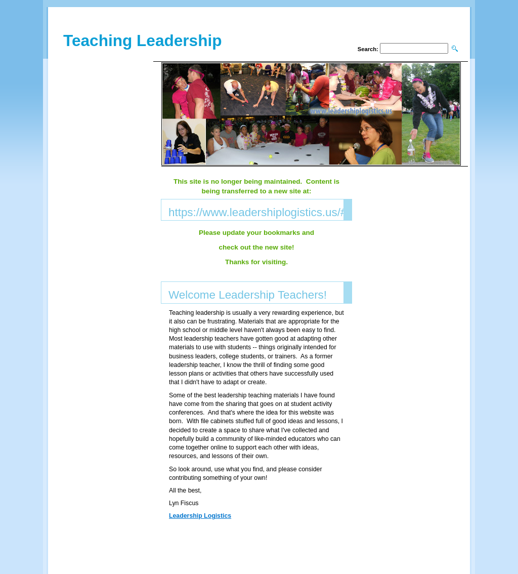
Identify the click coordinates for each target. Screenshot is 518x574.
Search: (368, 49)
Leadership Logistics (200, 515)
